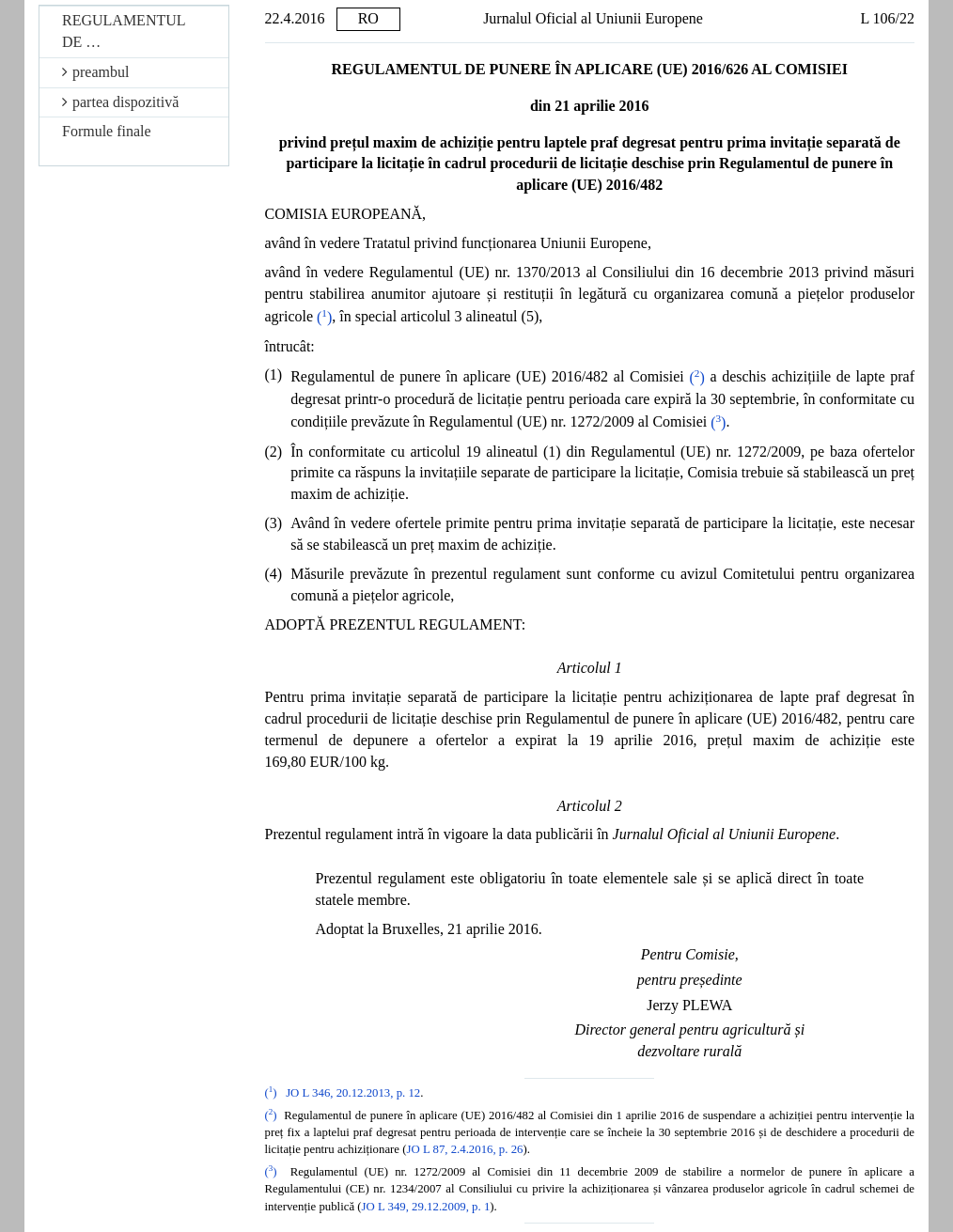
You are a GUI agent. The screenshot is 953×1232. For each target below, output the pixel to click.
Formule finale (106, 131)
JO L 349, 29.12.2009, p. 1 (426, 1206)
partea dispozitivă (120, 102)
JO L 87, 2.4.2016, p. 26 (465, 1149)
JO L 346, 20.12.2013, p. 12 (353, 1092)
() (324, 317)
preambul (95, 72)
